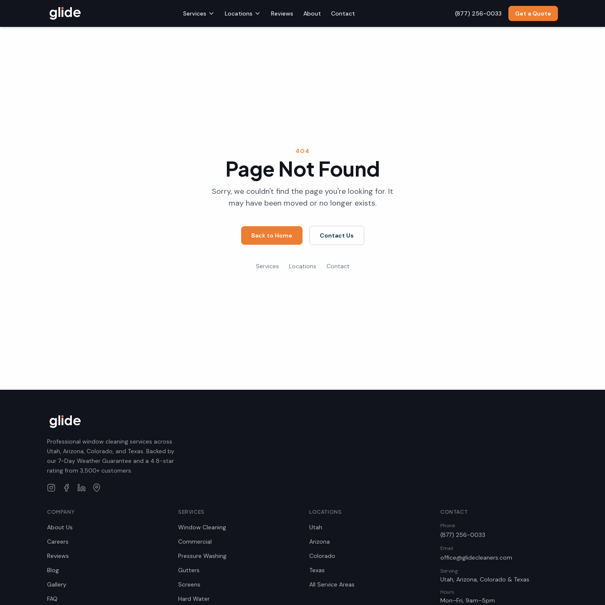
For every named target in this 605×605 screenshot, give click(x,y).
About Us (60, 527)
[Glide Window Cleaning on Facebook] (66, 487)
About (312, 13)
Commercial (195, 541)
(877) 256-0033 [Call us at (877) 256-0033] (478, 13)
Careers (57, 541)
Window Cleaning (202, 527)
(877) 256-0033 (462, 535)
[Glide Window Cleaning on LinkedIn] (81, 487)
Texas (317, 570)
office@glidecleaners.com (476, 557)
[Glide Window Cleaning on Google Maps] (96, 487)
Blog (53, 570)
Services (199, 13)
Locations (243, 13)
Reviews (282, 13)
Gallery (56, 584)
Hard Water (194, 598)
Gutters (189, 570)
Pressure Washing (202, 556)
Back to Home (271, 235)
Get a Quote (533, 13)
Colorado (322, 556)
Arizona (319, 541)
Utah (315, 527)
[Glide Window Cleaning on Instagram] (51, 487)
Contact (343, 13)
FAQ (52, 598)
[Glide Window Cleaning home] (65, 13)
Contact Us (337, 235)
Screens (189, 584)
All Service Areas (332, 584)
